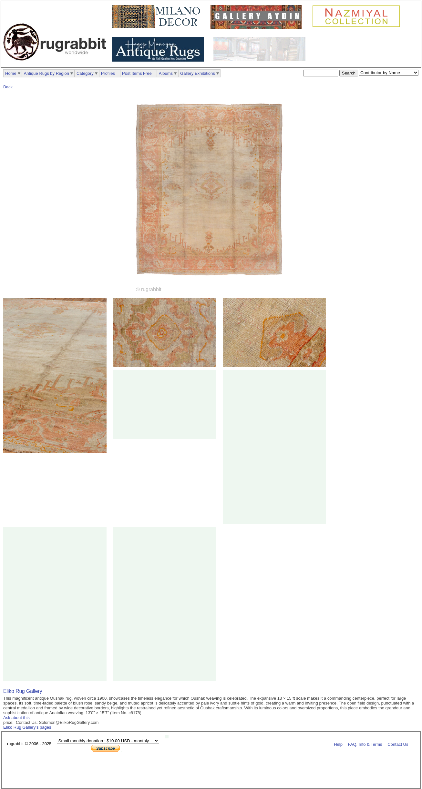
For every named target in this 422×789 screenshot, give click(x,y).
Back (8, 86)
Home (10, 73)
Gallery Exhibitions (197, 73)
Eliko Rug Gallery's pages (27, 727)
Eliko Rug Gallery (22, 691)
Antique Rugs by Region (46, 73)
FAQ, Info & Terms (365, 744)
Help (338, 744)
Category (85, 73)
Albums (166, 73)
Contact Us (397, 744)
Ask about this (16, 717)
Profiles (108, 73)
